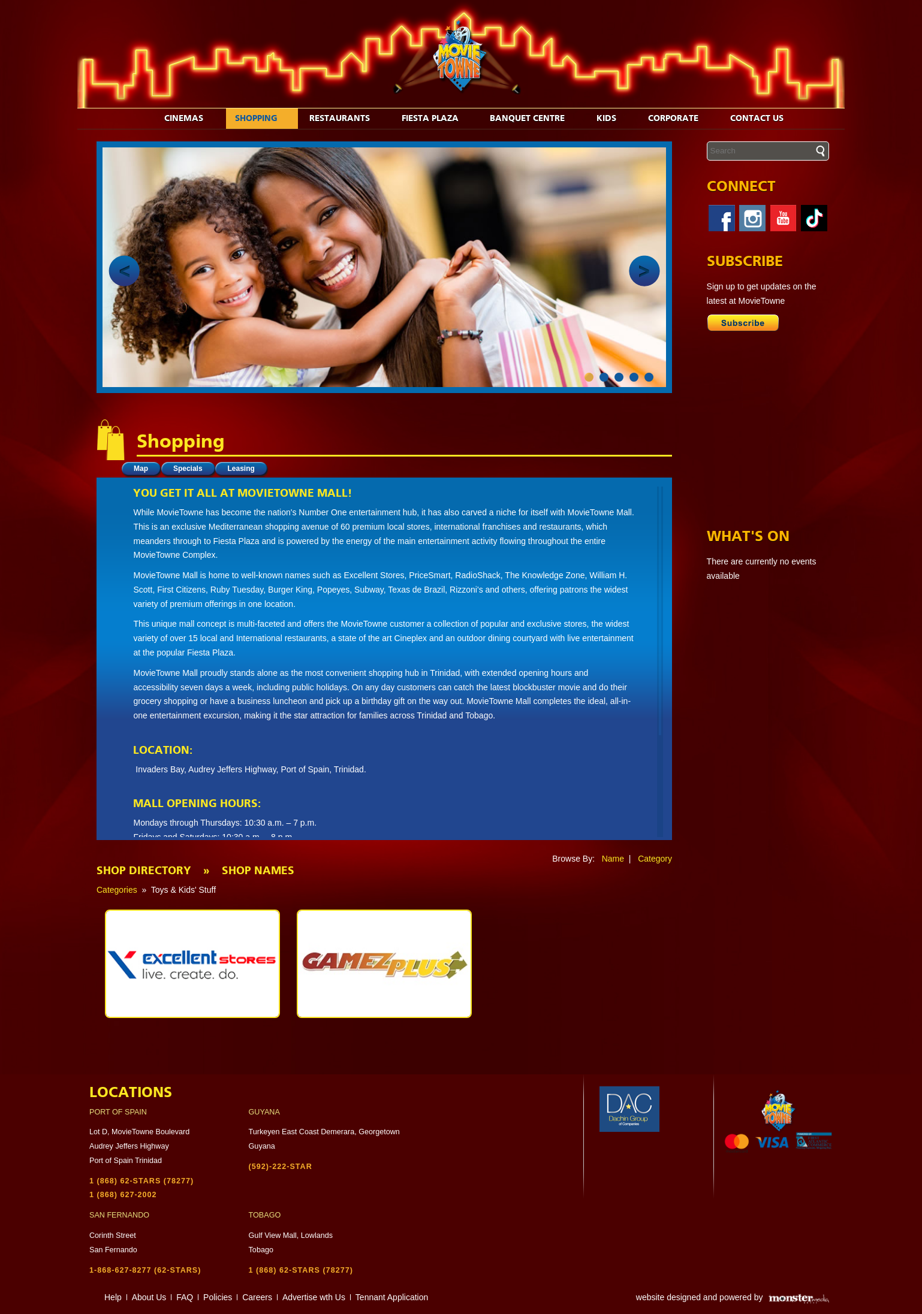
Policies (217, 1297)
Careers (257, 1297)
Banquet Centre (533, 118)
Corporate (679, 118)
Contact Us (763, 118)
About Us (149, 1297)
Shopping (262, 118)
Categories (117, 890)
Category (655, 858)
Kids (612, 118)
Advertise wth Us (313, 1297)
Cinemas (190, 118)
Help (113, 1297)
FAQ (184, 1297)
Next (644, 270)
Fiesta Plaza (436, 118)
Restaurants (345, 118)
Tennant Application (391, 1297)
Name (613, 858)
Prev (124, 270)
